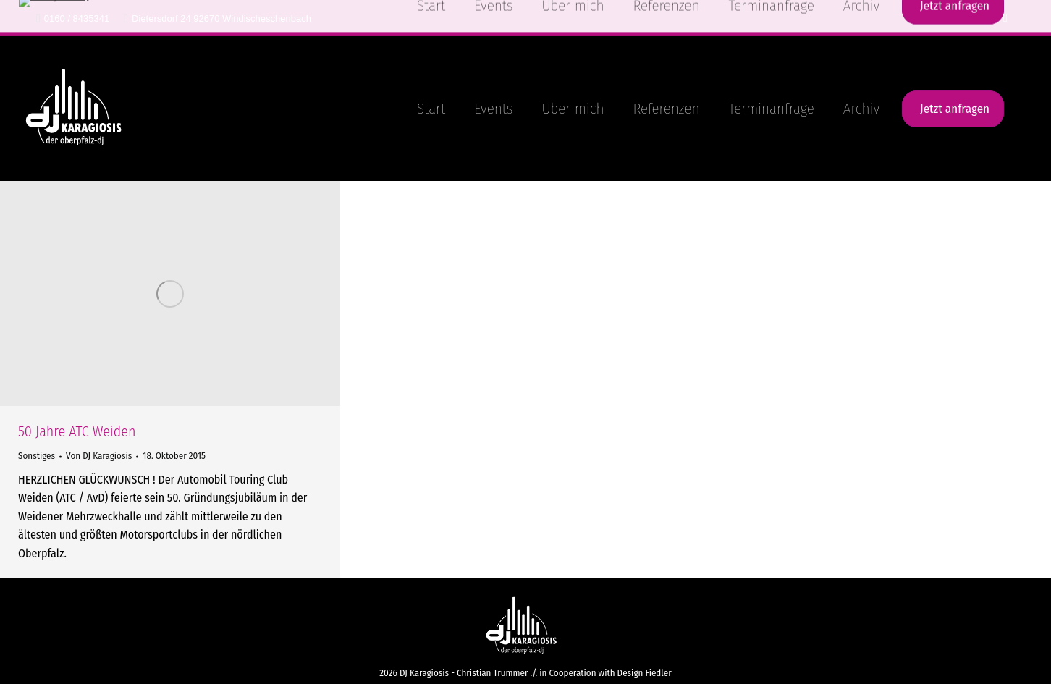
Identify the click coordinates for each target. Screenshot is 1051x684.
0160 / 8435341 (72, 18)
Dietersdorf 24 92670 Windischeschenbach (217, 18)
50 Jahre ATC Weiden (76, 431)
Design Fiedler (644, 672)
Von (99, 455)
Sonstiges (36, 455)
